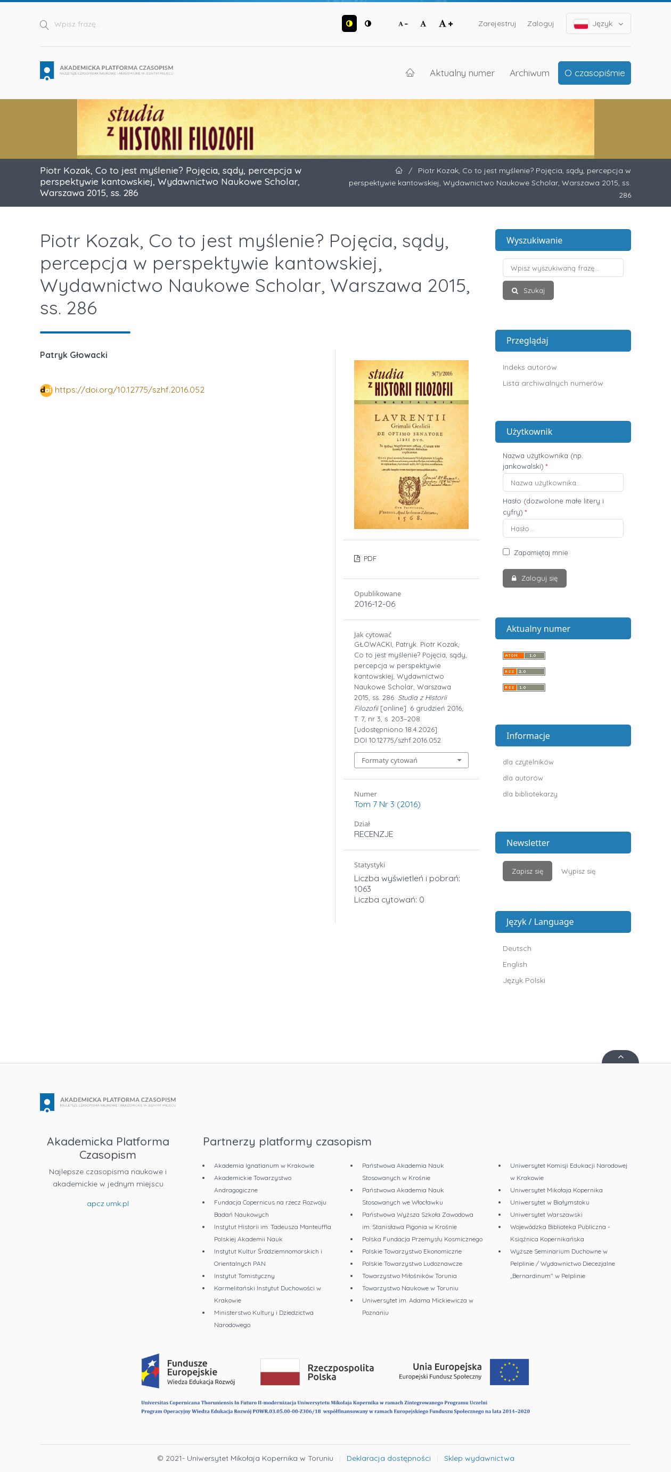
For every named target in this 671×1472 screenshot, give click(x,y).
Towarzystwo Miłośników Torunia (409, 1276)
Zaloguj (540, 23)
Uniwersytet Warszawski (546, 1214)
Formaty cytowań (390, 760)
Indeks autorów (530, 367)
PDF (369, 558)
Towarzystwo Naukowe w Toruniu (410, 1288)
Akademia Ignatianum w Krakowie (264, 1165)
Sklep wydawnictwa (479, 1458)
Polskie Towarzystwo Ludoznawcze (412, 1263)
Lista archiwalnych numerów (553, 383)
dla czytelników (528, 762)
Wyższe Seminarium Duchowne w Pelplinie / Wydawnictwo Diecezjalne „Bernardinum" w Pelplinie (562, 1263)
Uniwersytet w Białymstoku (550, 1202)
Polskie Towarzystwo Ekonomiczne (412, 1251)
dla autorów (523, 778)
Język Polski (524, 980)
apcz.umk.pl (108, 1203)
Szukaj (533, 290)
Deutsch (517, 948)
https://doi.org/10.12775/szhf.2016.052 (129, 389)
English (515, 964)
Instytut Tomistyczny (244, 1276)
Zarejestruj (497, 23)
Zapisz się (527, 871)
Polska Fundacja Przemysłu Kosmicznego (422, 1239)
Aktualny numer (462, 72)
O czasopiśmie (594, 72)
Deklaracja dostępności (389, 1458)
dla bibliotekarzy (530, 794)
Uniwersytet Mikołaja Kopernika (556, 1190)
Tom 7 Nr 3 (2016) (387, 804)
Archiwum (530, 72)
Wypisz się (578, 871)
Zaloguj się (538, 578)
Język (599, 24)
